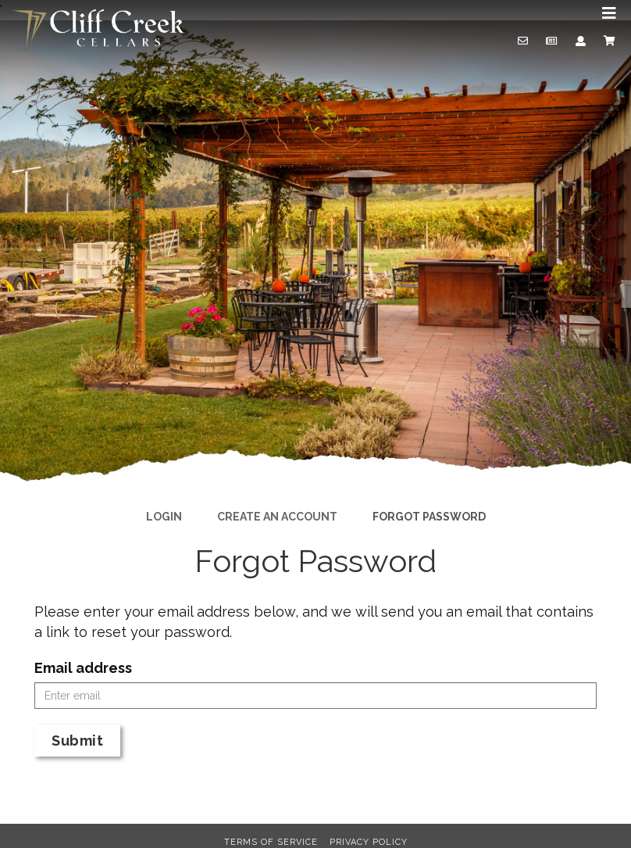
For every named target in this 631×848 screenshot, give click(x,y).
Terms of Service (271, 842)
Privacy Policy (369, 842)
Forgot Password (429, 516)
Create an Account (277, 516)
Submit (77, 740)
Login (164, 516)
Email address (83, 668)
